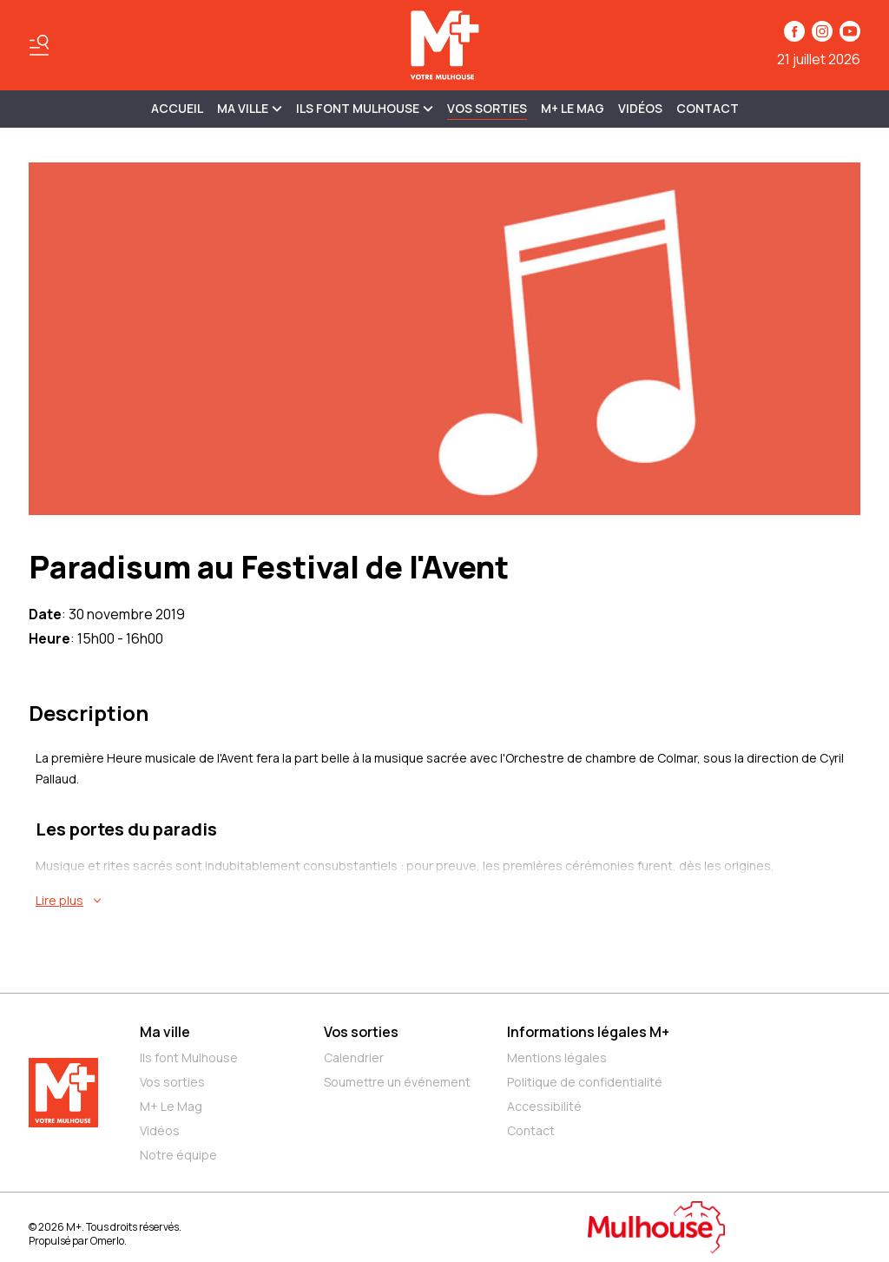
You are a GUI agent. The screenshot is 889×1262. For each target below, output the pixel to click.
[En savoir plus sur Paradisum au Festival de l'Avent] (448, 900)
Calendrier (354, 1057)
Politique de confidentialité (584, 1082)
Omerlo (107, 1240)
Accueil (177, 108)
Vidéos (640, 108)
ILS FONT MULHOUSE (364, 108)
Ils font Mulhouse (189, 1057)
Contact (707, 108)
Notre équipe (178, 1154)
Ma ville (165, 1031)
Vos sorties (487, 108)
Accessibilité (544, 1106)
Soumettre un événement (397, 1082)
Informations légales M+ (588, 1031)
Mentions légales (557, 1057)
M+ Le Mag (572, 108)
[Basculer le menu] (39, 45)
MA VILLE (249, 108)
